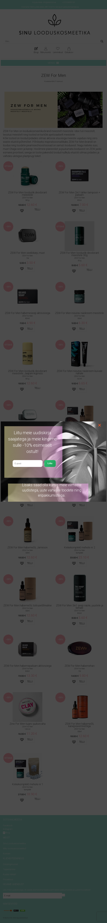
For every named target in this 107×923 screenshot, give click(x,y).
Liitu (50, 463)
